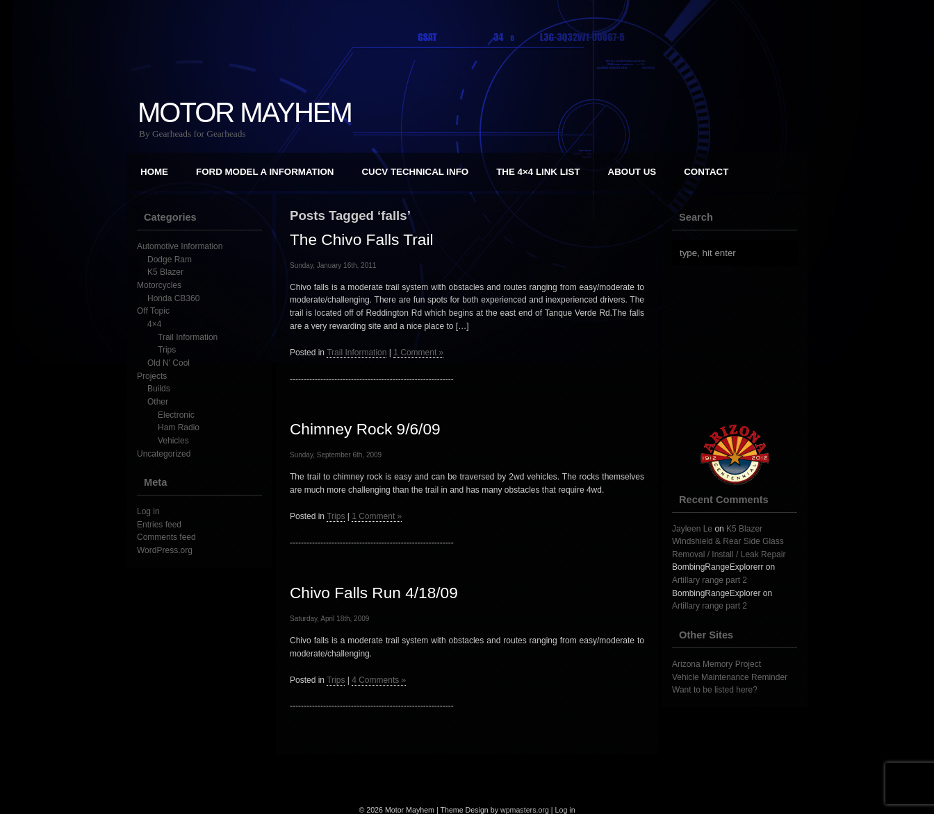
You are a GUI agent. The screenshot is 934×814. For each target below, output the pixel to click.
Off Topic (153, 311)
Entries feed (159, 524)
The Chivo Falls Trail (361, 239)
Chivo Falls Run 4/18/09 (374, 593)
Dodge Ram (169, 259)
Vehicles (173, 441)
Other (157, 402)
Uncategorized (163, 454)
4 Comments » (379, 680)
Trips (167, 350)
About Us (632, 172)
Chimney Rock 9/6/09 (365, 429)
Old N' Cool (168, 363)
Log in (148, 511)
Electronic (176, 415)
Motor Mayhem (245, 112)
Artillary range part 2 (709, 580)
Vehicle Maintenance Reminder (729, 677)
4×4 (154, 324)
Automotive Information (179, 246)
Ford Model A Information (265, 172)
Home (154, 172)
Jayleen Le (692, 529)
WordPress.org (164, 550)
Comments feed (166, 537)
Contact (706, 172)
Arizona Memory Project (716, 664)
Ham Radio (178, 427)
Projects (152, 376)
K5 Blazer (165, 272)
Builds (158, 388)
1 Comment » (418, 352)
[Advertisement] (741, 344)
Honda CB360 (173, 298)
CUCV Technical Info (414, 172)
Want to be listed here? (714, 690)
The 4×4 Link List (538, 172)
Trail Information (188, 337)
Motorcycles (159, 285)
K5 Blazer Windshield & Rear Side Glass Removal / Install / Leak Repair (728, 541)
